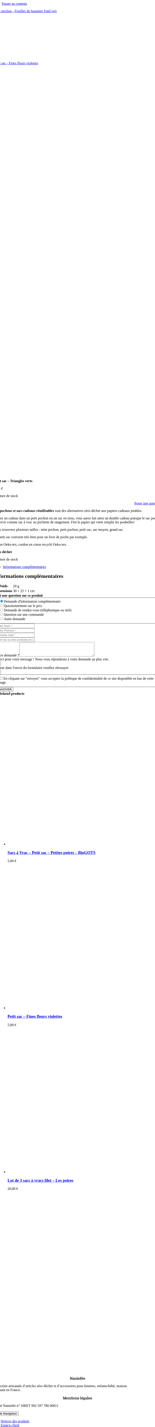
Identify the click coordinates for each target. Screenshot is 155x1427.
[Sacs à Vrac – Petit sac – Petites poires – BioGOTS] (62, 846)
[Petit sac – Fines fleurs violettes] (62, 1010)
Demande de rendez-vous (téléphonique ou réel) (37, 610)
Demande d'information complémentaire (32, 601)
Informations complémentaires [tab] (24, 567)
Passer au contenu (14, 3)
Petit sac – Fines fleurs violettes (34, 1019)
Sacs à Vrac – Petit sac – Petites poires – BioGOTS (51, 855)
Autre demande (14, 619)
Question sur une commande (24, 614)
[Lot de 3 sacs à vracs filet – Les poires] (62, 1174)
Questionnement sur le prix (23, 606)
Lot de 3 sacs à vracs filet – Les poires (40, 1183)
